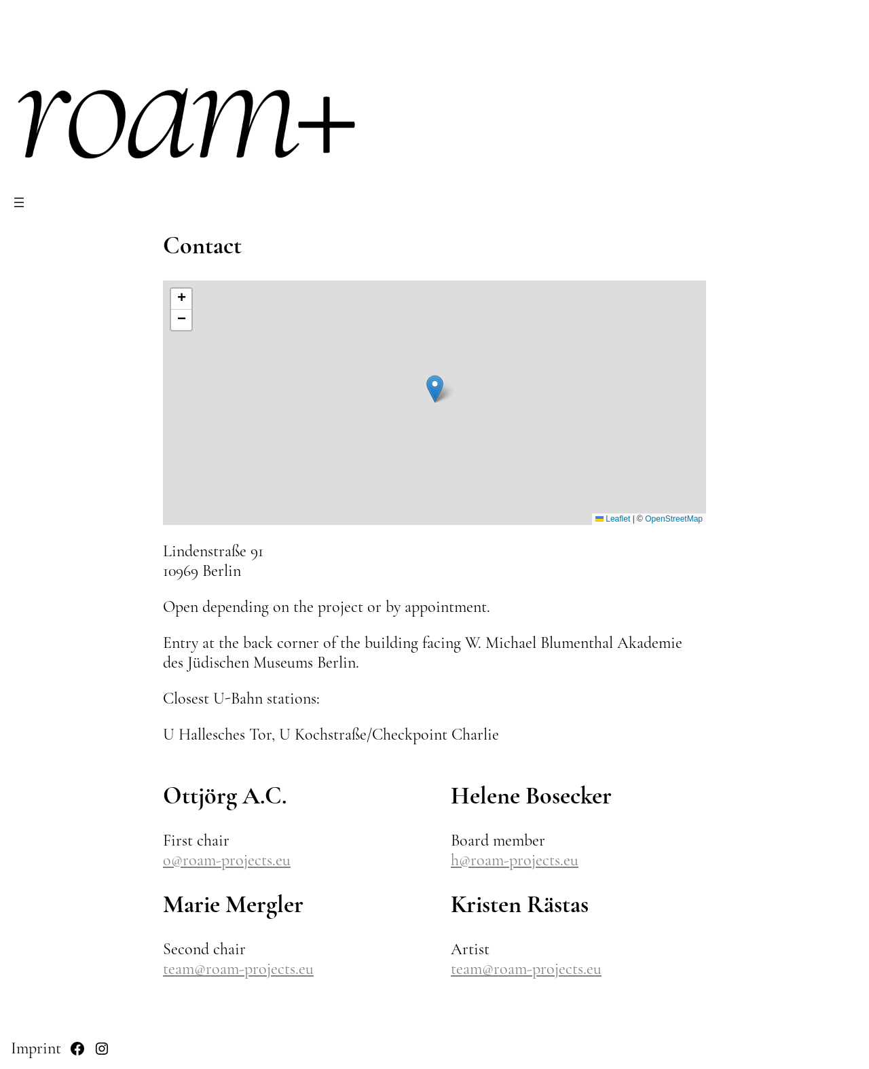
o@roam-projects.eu (227, 860)
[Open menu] (19, 202)
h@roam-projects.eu (514, 860)
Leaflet (612, 519)
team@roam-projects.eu (238, 969)
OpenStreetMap (674, 519)
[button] (434, 389)
